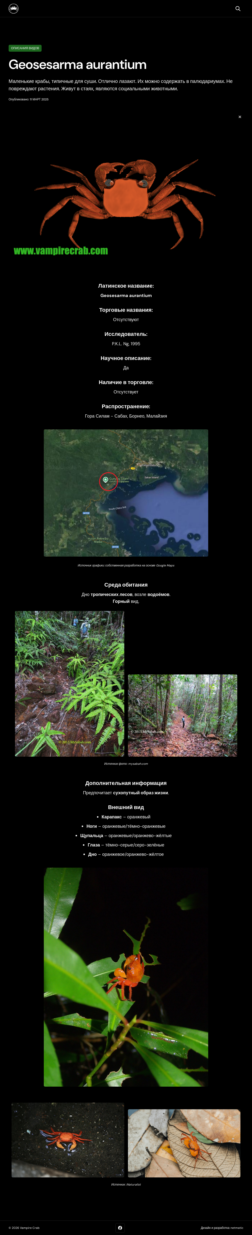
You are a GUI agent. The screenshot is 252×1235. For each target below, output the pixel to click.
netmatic (237, 1228)
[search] (238, 8)
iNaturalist (133, 1185)
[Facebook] (120, 1228)
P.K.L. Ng (120, 344)
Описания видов (25, 48)
